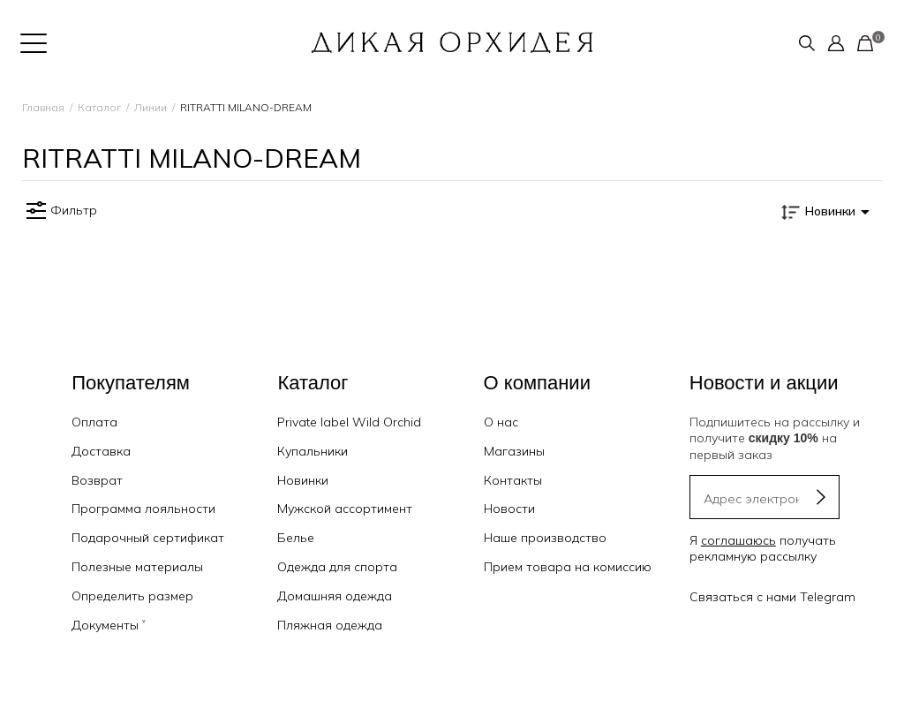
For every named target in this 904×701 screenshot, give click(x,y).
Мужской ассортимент (344, 508)
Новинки (302, 480)
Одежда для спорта (337, 567)
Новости (509, 508)
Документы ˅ (109, 625)
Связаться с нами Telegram (772, 597)
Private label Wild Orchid (349, 422)
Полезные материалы (137, 567)
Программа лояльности (143, 508)
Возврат (97, 480)
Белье (295, 538)
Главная (43, 107)
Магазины (514, 451)
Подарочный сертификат (148, 538)
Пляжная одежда (329, 625)
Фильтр (59, 211)
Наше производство (545, 538)
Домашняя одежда (334, 596)
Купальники (312, 451)
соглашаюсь (738, 540)
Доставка (101, 451)
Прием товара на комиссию (568, 567)
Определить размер (132, 596)
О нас (501, 422)
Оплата (94, 422)
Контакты (513, 480)
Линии (150, 107)
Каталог (99, 107)
